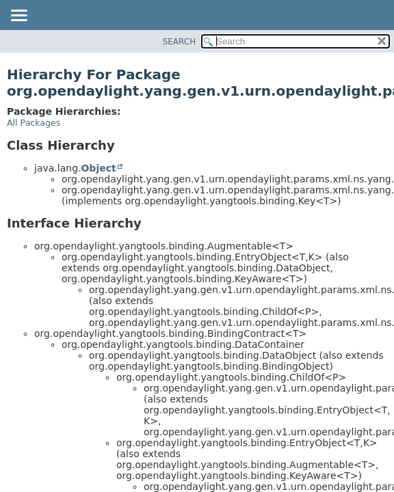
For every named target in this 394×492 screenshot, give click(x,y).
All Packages (33, 123)
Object (98, 168)
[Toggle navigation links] (18, 16)
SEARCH (179, 41)
